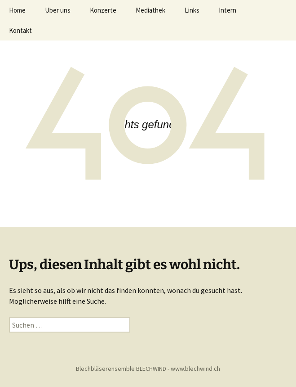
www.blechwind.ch (195, 368)
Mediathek (150, 10)
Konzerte (103, 10)
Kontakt (20, 30)
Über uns (58, 10)
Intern (227, 10)
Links (192, 10)
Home (17, 10)
